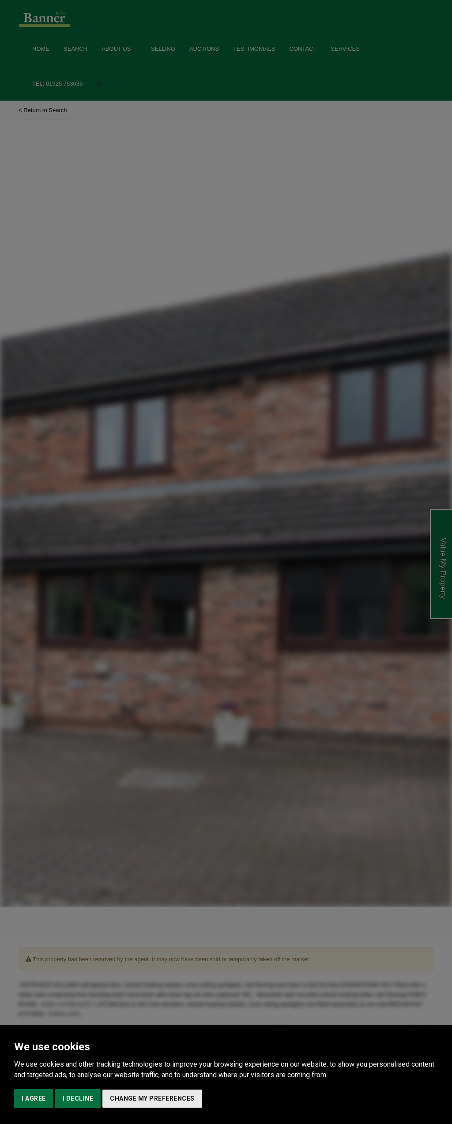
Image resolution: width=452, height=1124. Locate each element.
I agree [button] (34, 1098)
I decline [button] (78, 1098)
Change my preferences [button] (152, 1098)
